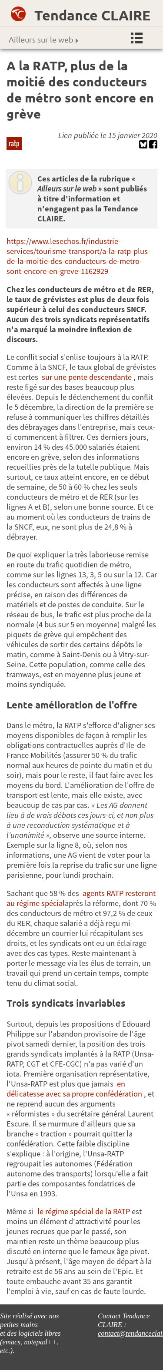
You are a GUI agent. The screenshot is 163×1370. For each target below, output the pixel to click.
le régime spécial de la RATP (83, 1211)
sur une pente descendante (87, 377)
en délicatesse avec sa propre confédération (74, 1089)
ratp (14, 143)
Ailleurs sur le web (43, 39)
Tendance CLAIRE (92, 15)
